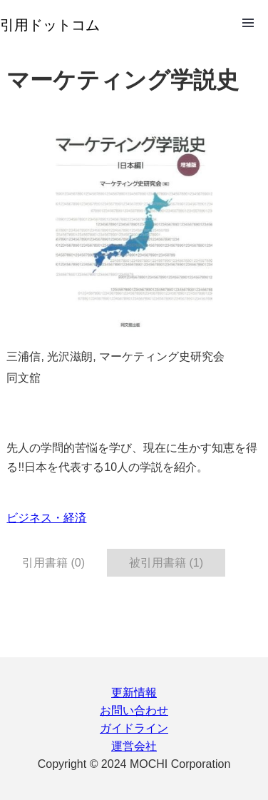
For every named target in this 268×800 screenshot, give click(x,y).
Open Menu (248, 23)
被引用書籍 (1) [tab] (166, 563)
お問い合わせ (134, 710)
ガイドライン (134, 728)
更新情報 (134, 693)
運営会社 (134, 746)
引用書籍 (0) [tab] (53, 563)
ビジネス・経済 (46, 518)
